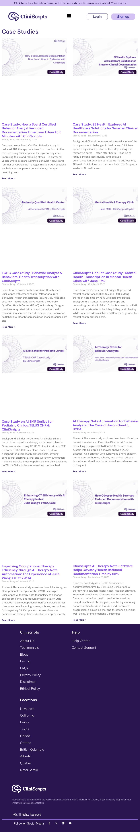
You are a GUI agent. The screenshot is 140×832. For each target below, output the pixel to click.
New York (27, 708)
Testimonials (29, 647)
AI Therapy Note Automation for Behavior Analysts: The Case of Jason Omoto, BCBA (105, 425)
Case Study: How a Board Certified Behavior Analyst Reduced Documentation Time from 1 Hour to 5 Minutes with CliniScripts (31, 130)
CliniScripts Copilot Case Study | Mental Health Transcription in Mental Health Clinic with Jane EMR (104, 277)
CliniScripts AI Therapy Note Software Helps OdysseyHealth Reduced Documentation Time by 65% (103, 570)
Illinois (24, 722)
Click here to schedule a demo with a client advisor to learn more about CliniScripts (70, 3)
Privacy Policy (30, 675)
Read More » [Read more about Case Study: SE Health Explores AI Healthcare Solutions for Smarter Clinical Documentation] (79, 174)
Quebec (26, 763)
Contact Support (84, 647)
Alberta (25, 756)
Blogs (24, 654)
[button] (68, 16)
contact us (38, 803)
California (27, 715)
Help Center (81, 641)
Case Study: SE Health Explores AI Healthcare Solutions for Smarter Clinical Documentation (105, 128)
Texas (24, 729)
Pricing (25, 661)
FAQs (24, 668)
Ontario (25, 743)
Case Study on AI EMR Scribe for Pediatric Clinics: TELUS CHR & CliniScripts (27, 425)
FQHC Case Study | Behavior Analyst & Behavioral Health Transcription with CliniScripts (32, 277)
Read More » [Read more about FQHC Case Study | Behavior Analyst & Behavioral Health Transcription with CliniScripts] (8, 326)
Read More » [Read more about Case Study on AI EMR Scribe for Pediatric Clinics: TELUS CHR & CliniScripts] (8, 471)
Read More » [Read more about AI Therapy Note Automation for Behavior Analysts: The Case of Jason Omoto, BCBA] (79, 471)
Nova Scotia (29, 770)
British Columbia (32, 749)
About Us (27, 641)
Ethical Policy (30, 688)
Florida (25, 736)
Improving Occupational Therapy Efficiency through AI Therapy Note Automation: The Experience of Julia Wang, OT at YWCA (30, 572)
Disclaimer (28, 682)
